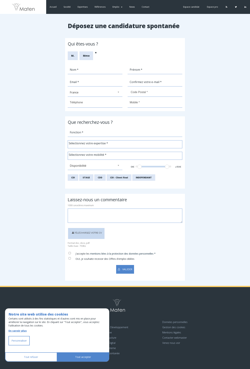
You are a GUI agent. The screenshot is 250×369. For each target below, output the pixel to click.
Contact (145, 6)
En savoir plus (18, 330)
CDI (73, 177)
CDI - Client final (119, 177)
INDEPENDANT (144, 177)
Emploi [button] (117, 6)
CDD (100, 177)
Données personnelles (175, 322)
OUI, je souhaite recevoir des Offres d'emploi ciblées (105, 258)
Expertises (83, 6)
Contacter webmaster (174, 337)
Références (100, 6)
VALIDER (125, 269)
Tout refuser (31, 357)
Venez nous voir (171, 343)
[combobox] (125, 144)
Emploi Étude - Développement (110, 327)
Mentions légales (171, 332)
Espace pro (212, 6)
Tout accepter (83, 357)
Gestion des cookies (173, 327)
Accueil (53, 6)
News (132, 6)
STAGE (86, 177)
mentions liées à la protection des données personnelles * (123, 253)
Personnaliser (19, 340)
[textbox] (95, 143)
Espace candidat (191, 6)
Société (67, 6)
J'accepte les (82, 253)
